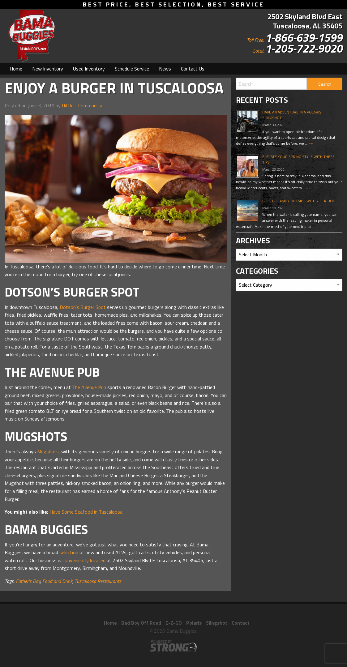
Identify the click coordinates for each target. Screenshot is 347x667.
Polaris (194, 622)
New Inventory (47, 68)
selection (68, 552)
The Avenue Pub (89, 387)
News (165, 68)
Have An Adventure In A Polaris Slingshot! (291, 115)
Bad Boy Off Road (141, 622)
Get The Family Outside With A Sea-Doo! (299, 201)
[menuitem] (16, 69)
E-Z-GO (173, 622)
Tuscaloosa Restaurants (98, 581)
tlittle (68, 105)
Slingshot (216, 622)
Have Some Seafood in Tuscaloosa (85, 511)
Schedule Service (132, 68)
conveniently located (83, 560)
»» (310, 143)
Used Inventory (89, 68)
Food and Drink (57, 581)
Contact (241, 622)
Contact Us (192, 68)
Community (90, 105)
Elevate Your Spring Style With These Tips (298, 159)
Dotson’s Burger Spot (83, 307)
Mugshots (48, 451)
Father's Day (28, 581)
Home (16, 68)
